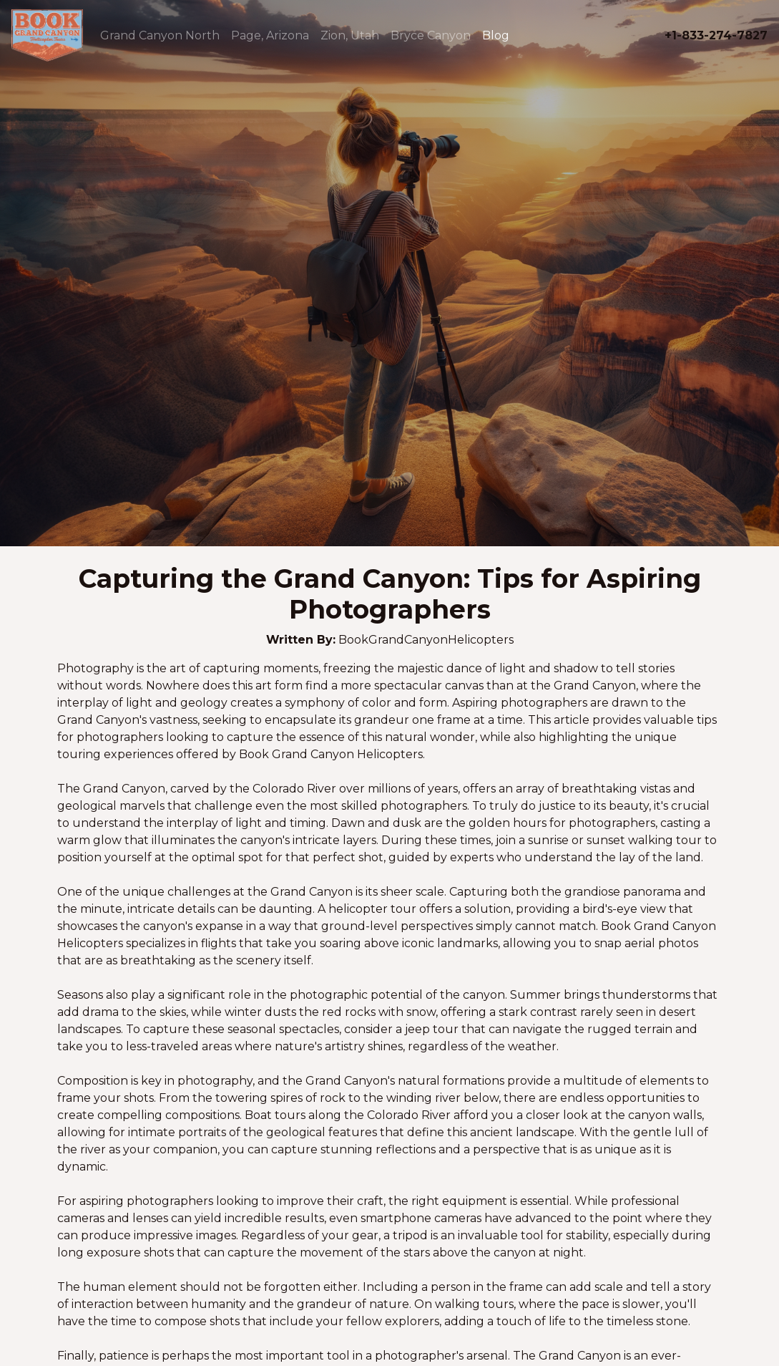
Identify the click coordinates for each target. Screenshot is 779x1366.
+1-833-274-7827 (716, 35)
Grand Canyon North (160, 35)
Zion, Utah (349, 35)
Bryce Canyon (431, 35)
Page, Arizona (270, 35)
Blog (495, 35)
